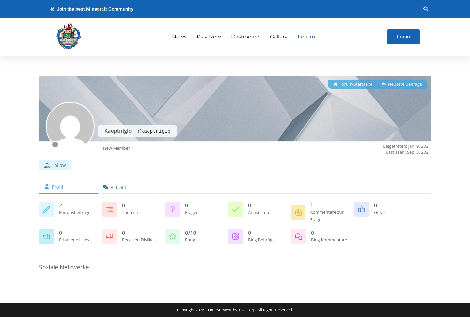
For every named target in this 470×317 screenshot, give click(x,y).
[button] (426, 9)
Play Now (209, 37)
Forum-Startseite (352, 84)
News (179, 37)
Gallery (279, 37)
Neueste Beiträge (402, 84)
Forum (306, 37)
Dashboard (245, 37)
